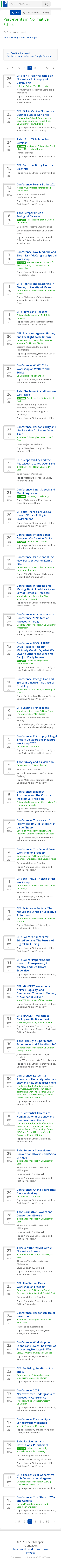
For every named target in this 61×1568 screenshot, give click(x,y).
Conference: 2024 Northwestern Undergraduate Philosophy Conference (36, 1394)
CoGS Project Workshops (29, 444)
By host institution (31, 12)
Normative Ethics (32, 96)
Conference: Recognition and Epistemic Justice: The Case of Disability (36, 682)
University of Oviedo (37, 541)
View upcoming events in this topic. (20, 37)
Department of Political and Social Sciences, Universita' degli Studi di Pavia (36, 857)
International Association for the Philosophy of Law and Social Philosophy (36, 265)
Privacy (30, 1552)
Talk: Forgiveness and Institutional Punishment (32, 1443)
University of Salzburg (37, 496)
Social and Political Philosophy (34, 98)
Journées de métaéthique (30, 1326)
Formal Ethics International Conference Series (31, 196)
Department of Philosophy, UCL (32, 765)
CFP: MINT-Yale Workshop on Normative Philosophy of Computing (35, 79)
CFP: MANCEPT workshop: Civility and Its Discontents (34, 1017)
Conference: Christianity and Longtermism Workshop (35, 1421)
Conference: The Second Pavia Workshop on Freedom (36, 850)
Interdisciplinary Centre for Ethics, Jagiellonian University (33, 597)
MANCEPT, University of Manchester (34, 1000)
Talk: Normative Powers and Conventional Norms (35, 1213)
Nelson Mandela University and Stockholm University (32, 1505)
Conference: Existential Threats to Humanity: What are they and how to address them (37, 1079)
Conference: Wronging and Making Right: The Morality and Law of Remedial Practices (37, 589)
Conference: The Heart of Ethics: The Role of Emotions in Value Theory (36, 824)
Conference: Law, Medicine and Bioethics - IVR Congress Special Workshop (37, 255)
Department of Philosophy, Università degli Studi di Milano (35, 569)
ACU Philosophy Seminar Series (33, 1455)
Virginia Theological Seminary (31, 1426)
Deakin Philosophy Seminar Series (34, 226)
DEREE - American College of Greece (34, 1352)
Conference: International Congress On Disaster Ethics (34, 536)
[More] (56, 4)
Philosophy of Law (26, 274)
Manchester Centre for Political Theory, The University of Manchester (36, 712)
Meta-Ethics (29, 201)
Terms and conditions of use (31, 1549)
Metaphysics (30, 448)
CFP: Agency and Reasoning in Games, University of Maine (36, 285)
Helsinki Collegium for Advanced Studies (33, 662)
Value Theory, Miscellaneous (31, 382)
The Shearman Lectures (29, 769)
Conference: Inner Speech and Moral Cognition (36, 491)
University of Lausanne (28, 1196)
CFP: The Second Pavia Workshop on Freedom (31, 1285)
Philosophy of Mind (33, 500)
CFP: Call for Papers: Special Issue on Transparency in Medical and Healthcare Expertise (34, 965)
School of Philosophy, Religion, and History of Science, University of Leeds (35, 832)
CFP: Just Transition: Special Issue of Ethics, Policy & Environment (34, 515)
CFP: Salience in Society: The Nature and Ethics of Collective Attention (37, 911)
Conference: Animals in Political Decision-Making (37, 1191)
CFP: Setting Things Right (33, 708)
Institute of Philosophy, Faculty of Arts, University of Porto (37, 147)
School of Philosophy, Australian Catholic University (33, 1450)
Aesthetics (34, 300)
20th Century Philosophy (36, 808)
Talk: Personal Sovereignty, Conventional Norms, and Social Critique (37, 1154)
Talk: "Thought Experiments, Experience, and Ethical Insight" (36, 1042)
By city (46, 12)
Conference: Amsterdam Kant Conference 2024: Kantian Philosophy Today (36, 618)
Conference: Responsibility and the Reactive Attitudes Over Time (37, 430)
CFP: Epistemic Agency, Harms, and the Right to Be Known (36, 335)
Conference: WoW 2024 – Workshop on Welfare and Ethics (33, 369)
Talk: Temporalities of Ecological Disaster (31, 214)
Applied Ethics (31, 127)
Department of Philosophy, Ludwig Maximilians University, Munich (34, 1376)
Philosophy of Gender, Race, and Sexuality (36, 1028)
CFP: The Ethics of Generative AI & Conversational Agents (36, 1476)
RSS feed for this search (18, 53)
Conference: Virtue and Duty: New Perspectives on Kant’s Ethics (35, 560)
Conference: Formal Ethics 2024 (36, 184)
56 (47, 68)
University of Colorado (28, 746)
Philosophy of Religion (28, 811)
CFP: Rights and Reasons (32, 312)
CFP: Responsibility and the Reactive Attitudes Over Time (36, 461)
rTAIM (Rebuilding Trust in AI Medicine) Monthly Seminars (32, 406)
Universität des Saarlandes (30, 375)
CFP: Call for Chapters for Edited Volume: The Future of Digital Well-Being (36, 940)
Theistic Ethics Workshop (29, 892)
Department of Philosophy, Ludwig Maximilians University (34, 1483)
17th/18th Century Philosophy (38, 573)
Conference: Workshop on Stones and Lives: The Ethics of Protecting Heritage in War (37, 1346)
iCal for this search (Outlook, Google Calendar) (29, 56)
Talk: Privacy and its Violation (35, 762)
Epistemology (30, 353)
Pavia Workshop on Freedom (31, 863)
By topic (16, 12)
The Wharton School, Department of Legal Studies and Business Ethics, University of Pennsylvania (35, 121)
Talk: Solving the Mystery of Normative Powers (35, 1249)
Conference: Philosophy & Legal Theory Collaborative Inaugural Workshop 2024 (37, 739)
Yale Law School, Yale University (32, 86)
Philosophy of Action (34, 724)
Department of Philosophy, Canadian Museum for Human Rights (35, 342)
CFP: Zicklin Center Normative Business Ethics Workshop (36, 113)
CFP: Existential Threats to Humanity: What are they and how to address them (36, 1116)
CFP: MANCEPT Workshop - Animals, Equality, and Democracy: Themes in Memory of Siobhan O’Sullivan (37, 992)
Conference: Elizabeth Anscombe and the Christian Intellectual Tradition (35, 795)
